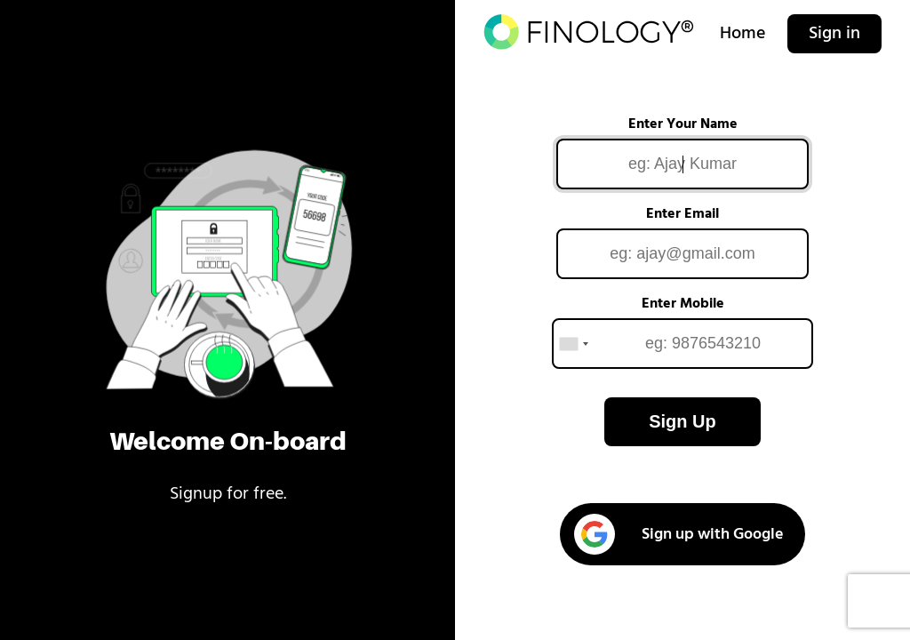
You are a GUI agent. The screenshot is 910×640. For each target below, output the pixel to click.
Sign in (834, 34)
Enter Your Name (683, 124)
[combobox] (573, 343)
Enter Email (682, 214)
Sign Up (682, 421)
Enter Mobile (683, 304)
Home (743, 34)
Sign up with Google (678, 534)
